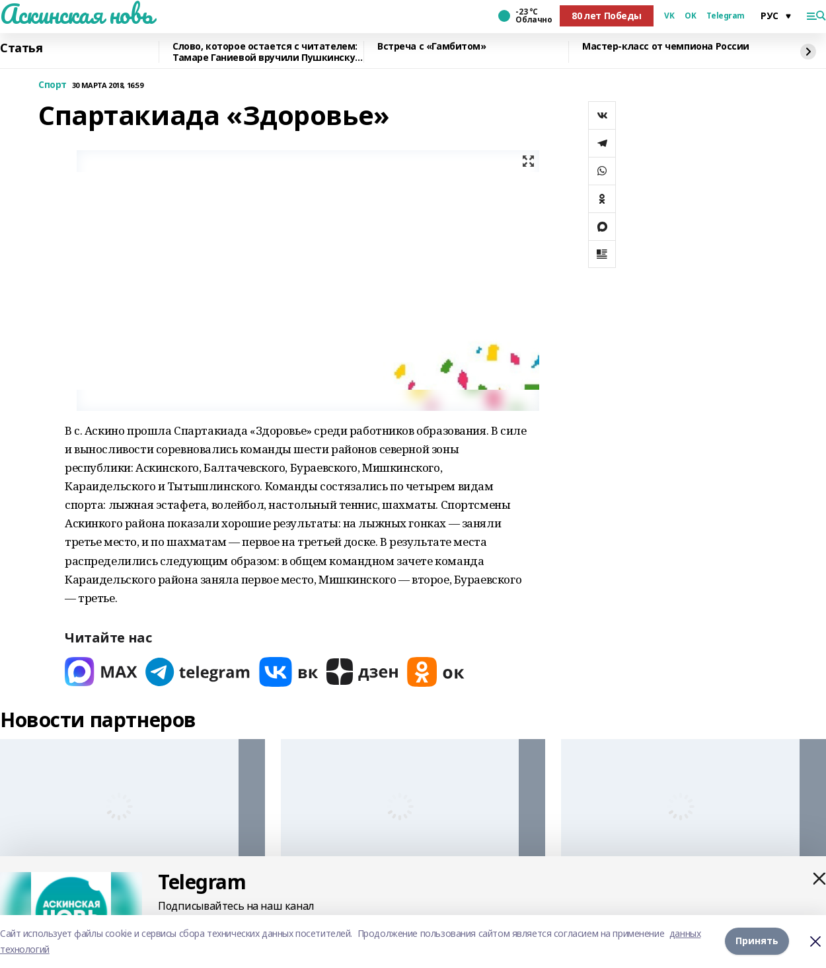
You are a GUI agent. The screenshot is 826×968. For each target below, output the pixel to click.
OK (690, 16)
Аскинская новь (76, 13)
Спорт (52, 85)
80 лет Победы (607, 15)
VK (669, 16)
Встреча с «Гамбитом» (431, 46)
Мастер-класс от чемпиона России (665, 46)
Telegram (725, 16)
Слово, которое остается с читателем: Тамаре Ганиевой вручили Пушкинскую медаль (267, 52)
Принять (756, 941)
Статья (21, 48)
